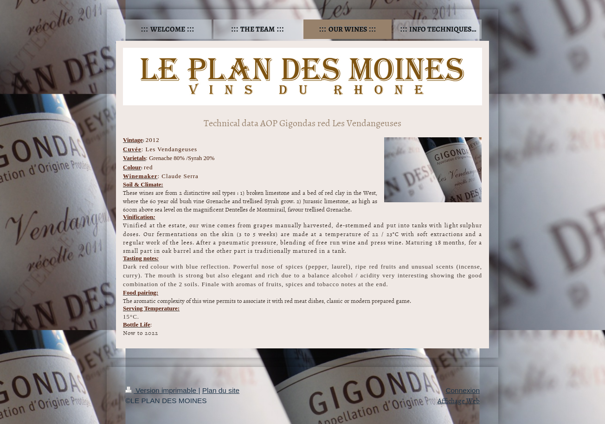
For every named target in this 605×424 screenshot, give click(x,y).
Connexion (462, 390)
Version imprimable (161, 390)
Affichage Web (459, 400)
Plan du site (220, 390)
